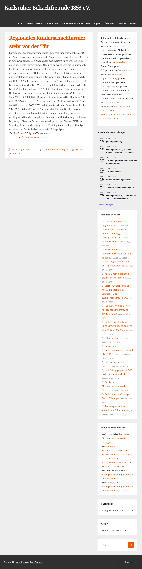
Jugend (97, 23)
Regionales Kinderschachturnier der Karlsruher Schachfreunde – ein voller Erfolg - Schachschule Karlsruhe (116, 454)
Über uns (109, 23)
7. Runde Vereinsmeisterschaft (120, 188)
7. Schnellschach (114, 172)
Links (119, 562)
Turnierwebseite (30, 137)
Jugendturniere (14, 153)
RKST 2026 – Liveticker (114, 466)
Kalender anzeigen (105, 204)
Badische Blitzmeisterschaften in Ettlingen (114, 386)
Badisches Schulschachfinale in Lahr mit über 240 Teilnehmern (117, 350)
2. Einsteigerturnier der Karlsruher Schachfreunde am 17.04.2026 (116, 309)
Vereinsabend (120, 62)
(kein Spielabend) (114, 142)
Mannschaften (34, 23)
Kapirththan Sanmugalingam (55, 149)
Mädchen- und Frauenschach (76, 23)
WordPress (21, 562)
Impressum (130, 562)
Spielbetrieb (51, 23)
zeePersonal (37, 562)
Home (133, 23)
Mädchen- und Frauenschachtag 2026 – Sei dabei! (116, 253)
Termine (122, 23)
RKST (20, 23)
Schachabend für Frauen (118, 338)
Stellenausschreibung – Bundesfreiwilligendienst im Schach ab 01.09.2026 (117, 326)
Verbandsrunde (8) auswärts (119, 180)
